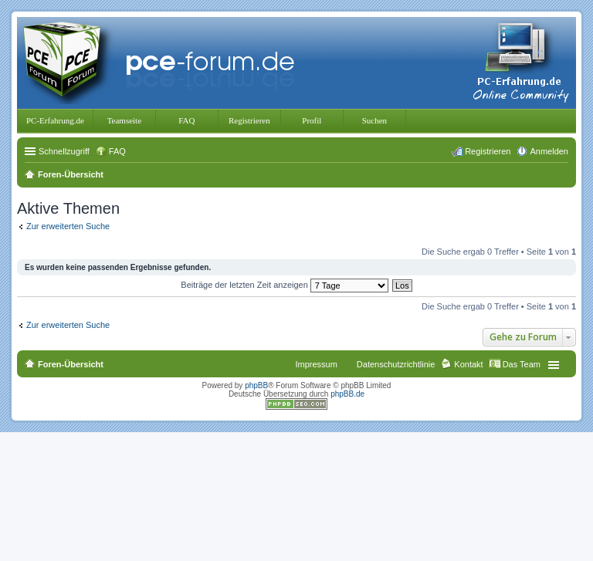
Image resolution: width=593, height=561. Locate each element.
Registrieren (249, 120)
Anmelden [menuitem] (549, 151)
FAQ (186, 120)
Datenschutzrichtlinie (396, 364)
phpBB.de (347, 394)
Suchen (374, 120)
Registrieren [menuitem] (487, 151)
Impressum (316, 364)
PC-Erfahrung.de (55, 120)
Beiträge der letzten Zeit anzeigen (284, 284)
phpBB (256, 385)
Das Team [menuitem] (521, 364)
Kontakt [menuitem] (468, 364)
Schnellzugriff (64, 151)
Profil (311, 120)
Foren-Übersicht (70, 364)
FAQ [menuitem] (117, 151)
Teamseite (124, 120)
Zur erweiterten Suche (68, 226)
